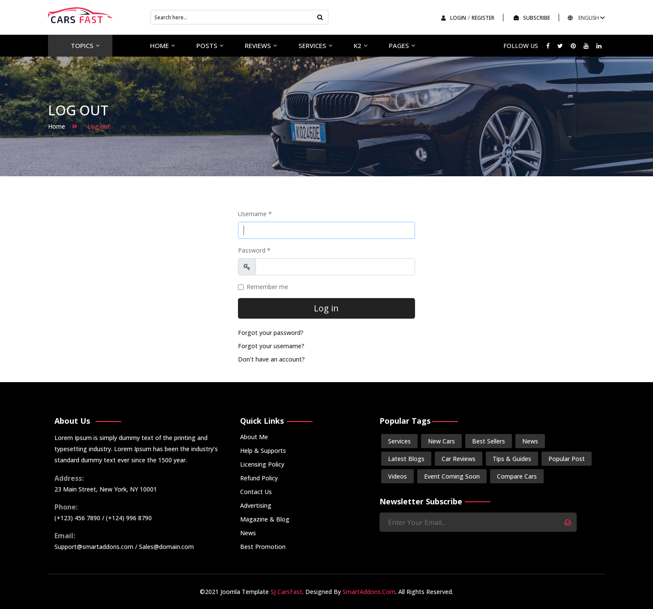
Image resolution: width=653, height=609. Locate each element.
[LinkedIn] (599, 46)
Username (255, 214)
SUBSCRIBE (532, 17)
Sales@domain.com (166, 547)
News (248, 533)
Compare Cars (517, 476)
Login (453, 17)
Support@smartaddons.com (93, 547)
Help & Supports (263, 450)
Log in (326, 308)
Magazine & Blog (264, 519)
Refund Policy (259, 478)
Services (312, 45)
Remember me (267, 287)
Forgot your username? (271, 346)
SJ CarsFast (286, 592)
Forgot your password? (271, 333)
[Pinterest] (573, 46)
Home (159, 45)
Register (483, 17)
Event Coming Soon (452, 476)
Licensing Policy (262, 464)
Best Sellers (488, 441)
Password (254, 250)
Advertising (255, 505)
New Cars (441, 441)
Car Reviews (458, 459)
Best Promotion (263, 547)
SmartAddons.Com (369, 592)
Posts (206, 45)
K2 (357, 45)
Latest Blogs (406, 459)
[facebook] (548, 46)
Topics (82, 45)
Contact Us (256, 492)
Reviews (258, 45)
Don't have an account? (271, 359)
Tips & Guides (512, 459)
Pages (399, 45)
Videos (397, 476)
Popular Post (566, 459)
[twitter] (560, 46)
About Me (254, 437)
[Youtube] (586, 46)
